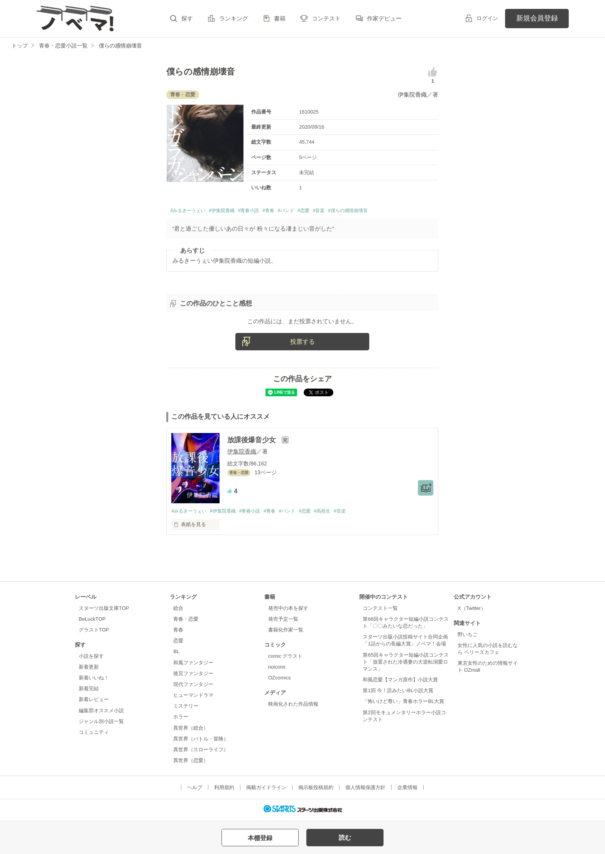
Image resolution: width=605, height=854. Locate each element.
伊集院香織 (412, 94)
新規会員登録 (537, 18)
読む (345, 837)
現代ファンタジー (193, 686)
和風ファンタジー (193, 664)
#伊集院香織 (234, 211)
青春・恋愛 (185, 621)
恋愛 (178, 642)
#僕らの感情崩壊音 (389, 211)
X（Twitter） (472, 610)
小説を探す (91, 658)
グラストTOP (94, 632)
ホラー (180, 719)
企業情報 (407, 789)
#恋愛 (334, 211)
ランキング (233, 18)
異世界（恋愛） (190, 762)
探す (187, 18)
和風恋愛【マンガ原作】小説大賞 (400, 681)
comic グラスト (285, 658)
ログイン (487, 18)
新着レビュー (94, 701)
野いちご (468, 636)
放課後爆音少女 (252, 441)
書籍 (280, 18)
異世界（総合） (190, 729)
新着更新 (89, 669)
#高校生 (336, 513)
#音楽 (353, 211)
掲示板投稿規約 (315, 789)
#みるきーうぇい (192, 211)
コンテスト (326, 18)
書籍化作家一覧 (285, 632)
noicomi (277, 669)
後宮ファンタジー (193, 675)
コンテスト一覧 (380, 610)
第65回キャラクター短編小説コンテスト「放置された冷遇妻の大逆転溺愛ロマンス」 (405, 663)
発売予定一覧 (283, 621)
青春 (178, 632)
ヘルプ (194, 789)
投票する (302, 343)
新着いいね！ (94, 680)
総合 (178, 610)
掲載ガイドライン (266, 789)
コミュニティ (94, 734)
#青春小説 (267, 211)
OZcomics (279, 680)
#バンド (313, 211)
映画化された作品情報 (293, 706)
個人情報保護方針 (365, 789)
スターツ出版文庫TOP (104, 610)
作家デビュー (384, 18)
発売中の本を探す (288, 610)
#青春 (291, 211)
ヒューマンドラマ (193, 697)
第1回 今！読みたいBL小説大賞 (398, 692)
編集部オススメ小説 (101, 712)
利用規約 (224, 789)
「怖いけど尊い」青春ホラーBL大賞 (403, 703)
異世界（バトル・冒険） (200, 740)
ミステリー (185, 708)
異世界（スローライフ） (200, 751)
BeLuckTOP (92, 621)
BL (176, 653)
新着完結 (89, 690)
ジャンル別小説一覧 (101, 723)
